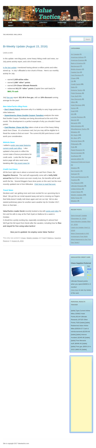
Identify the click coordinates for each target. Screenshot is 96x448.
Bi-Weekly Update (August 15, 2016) (25, 46)
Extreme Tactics (76, 90)
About (10, 25)
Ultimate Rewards (77, 186)
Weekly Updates (32, 238)
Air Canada (75, 54)
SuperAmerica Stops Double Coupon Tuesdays (24, 115)
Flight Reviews (76, 93)
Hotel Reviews (76, 105)
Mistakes (74, 132)
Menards (74, 123)
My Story (74, 138)
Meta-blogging (76, 126)
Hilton (73, 102)
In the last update (9, 68)
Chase (23, 238)
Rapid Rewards (76, 150)
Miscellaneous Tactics (79, 129)
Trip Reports (75, 183)
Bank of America (77, 63)
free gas (10, 97)
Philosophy (75, 144)
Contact (80, 22)
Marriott (73, 120)
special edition (76, 159)
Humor (73, 108)
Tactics (26, 22)
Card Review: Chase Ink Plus (16, 127)
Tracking (74, 180)
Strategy (43, 22)
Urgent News (75, 192)
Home (10, 22)
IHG (72, 114)
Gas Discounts (76, 99)
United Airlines (76, 189)
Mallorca (50, 238)
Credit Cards (75, 84)
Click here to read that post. (45, 184)
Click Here (74, 290)
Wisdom (74, 201)
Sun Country (75, 171)
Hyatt (73, 111)
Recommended (76, 153)
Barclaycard (75, 66)
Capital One (75, 72)
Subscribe (62, 22)
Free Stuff (74, 96)
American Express (77, 60)
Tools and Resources (78, 177)
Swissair (74, 174)
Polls (72, 147)
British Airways (76, 69)
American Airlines (77, 57)
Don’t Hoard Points (12, 109)
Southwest (75, 156)
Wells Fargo (75, 198)
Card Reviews (76, 75)
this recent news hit (21, 163)
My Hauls (74, 135)
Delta (73, 87)
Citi (72, 81)
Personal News (76, 141)
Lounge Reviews (77, 117)
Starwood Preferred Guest (80, 162)
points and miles (52, 211)
